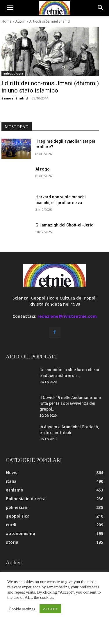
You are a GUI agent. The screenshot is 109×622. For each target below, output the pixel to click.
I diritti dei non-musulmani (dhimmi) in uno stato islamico (50, 87)
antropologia (13, 73)
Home (6, 21)
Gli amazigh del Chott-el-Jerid (64, 225)
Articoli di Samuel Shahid (49, 21)
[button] (10, 8)
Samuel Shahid (14, 98)
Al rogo (42, 169)
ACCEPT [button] (50, 609)
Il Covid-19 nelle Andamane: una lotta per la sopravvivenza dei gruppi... (70, 403)
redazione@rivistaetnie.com (67, 316)
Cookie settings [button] (22, 609)
